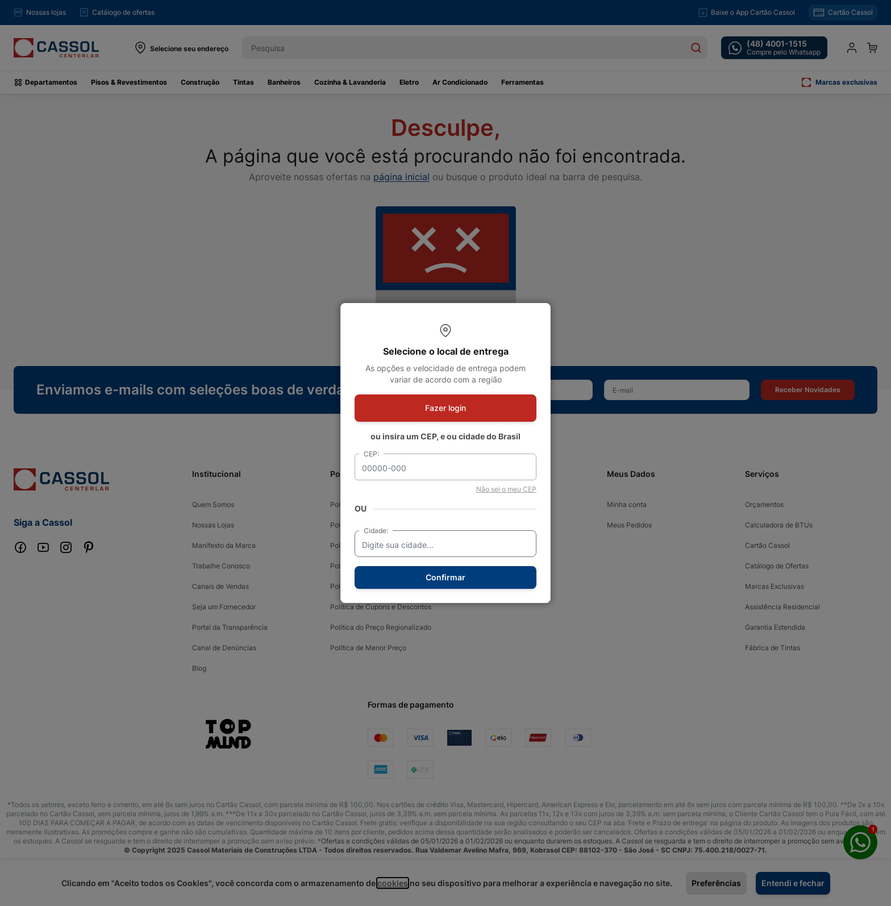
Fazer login (445, 408)
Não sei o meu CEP (506, 489)
